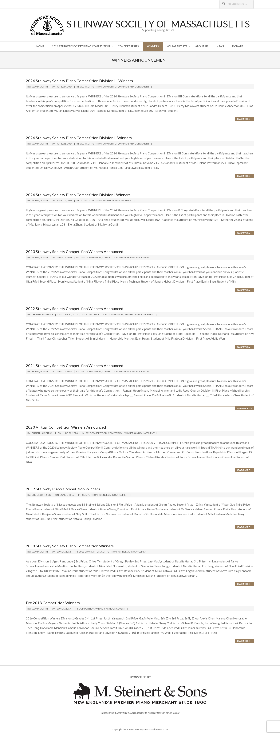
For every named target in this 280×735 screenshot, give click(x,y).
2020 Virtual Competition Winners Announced (66, 427)
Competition (110, 86)
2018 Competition (89, 551)
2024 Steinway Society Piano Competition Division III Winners (79, 80)
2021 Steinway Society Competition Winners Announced (74, 365)
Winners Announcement (134, 86)
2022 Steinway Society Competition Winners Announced (74, 308)
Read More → (244, 118)
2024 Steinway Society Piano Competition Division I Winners (78, 194)
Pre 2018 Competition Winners (53, 602)
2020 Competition (96, 433)
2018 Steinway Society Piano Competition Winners (70, 546)
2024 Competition (91, 86)
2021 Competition (90, 371)
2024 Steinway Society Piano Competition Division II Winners (79, 137)
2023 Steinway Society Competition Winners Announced (74, 251)
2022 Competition (96, 314)
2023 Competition (90, 257)
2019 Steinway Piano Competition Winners (63, 489)
